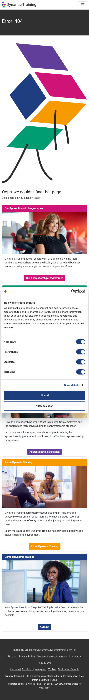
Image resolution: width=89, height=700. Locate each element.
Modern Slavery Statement (52, 656)
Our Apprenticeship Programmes (44, 278)
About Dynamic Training (44, 546)
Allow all (44, 395)
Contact (44, 626)
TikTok (52, 669)
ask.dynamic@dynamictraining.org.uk (54, 650)
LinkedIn (15, 669)
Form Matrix (44, 663)
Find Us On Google (68, 669)
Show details (71, 385)
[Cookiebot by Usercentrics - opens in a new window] (71, 291)
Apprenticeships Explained (44, 451)
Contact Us (75, 656)
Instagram (40, 669)
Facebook (27, 669)
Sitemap (12, 656)
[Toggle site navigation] (82, 4)
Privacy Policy (27, 656)
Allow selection (44, 405)
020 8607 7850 (22, 650)
